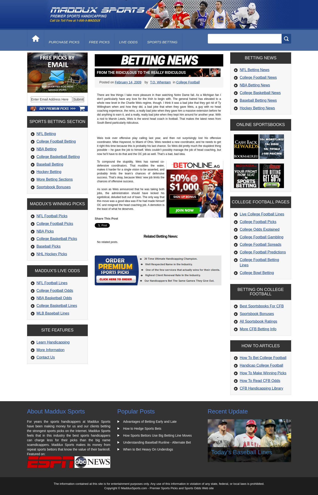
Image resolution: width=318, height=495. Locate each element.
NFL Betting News (254, 70)
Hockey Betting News (257, 108)
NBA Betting (47, 149)
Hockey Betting (49, 172)
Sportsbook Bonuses (54, 187)
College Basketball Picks (57, 239)
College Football (188, 82)
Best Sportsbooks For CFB (262, 306)
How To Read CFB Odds (260, 381)
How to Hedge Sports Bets (142, 428)
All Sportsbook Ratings (258, 321)
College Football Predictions (263, 252)
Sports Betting (162, 42)
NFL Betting (46, 134)
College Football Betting (56, 141)
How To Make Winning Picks (263, 373)
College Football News (258, 77)
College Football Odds (55, 291)
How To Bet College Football (263, 358)
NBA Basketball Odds (54, 298)
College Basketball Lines (57, 306)
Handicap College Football (261, 365)
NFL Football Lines (52, 283)
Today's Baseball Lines (241, 452)
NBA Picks (45, 231)
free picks (99, 42)
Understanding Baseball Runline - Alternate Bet (157, 442)
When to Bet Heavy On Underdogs (148, 449)
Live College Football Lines (262, 214)
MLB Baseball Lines (53, 313)
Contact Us (46, 357)
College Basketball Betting (58, 157)
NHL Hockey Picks (52, 254)
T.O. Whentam (160, 82)
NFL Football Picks (52, 216)
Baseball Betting (50, 164)
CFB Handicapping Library (261, 388)
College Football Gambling (261, 237)
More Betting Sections (55, 179)
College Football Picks (55, 224)
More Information (51, 350)
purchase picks (64, 42)
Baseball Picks (49, 246)
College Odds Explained (260, 229)
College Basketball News (260, 93)
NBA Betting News (255, 85)
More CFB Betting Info (258, 329)
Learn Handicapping (53, 342)
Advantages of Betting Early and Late (150, 421)
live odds (128, 42)
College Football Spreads (260, 244)
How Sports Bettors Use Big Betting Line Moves (157, 435)
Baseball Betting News (258, 100)
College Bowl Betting (257, 273)
